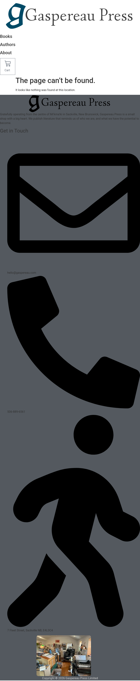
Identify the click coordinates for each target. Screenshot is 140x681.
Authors (7, 44)
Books (6, 36)
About (6, 52)
